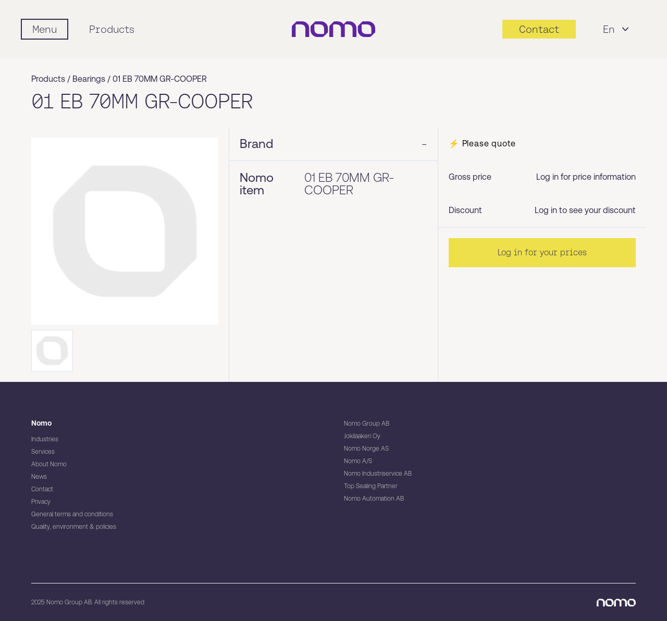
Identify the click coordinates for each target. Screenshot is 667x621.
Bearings (88, 79)
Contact (42, 489)
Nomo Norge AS (366, 448)
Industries (44, 439)
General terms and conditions (72, 514)
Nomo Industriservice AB (378, 473)
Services (43, 451)
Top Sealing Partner (371, 486)
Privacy (41, 501)
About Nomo (49, 464)
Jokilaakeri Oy (362, 436)
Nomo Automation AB (374, 498)
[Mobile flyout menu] (44, 29)
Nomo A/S (358, 461)
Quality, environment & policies (73, 526)
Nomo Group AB (366, 423)
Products (111, 29)
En (617, 29)
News (39, 476)
